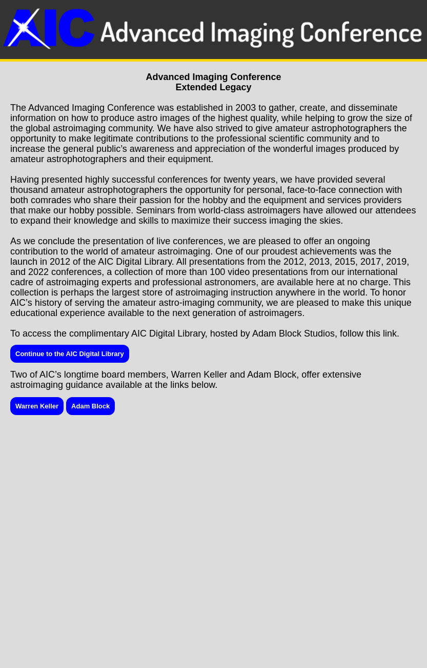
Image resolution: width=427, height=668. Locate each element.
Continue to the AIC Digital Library (69, 354)
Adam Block (90, 406)
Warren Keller (36, 406)
